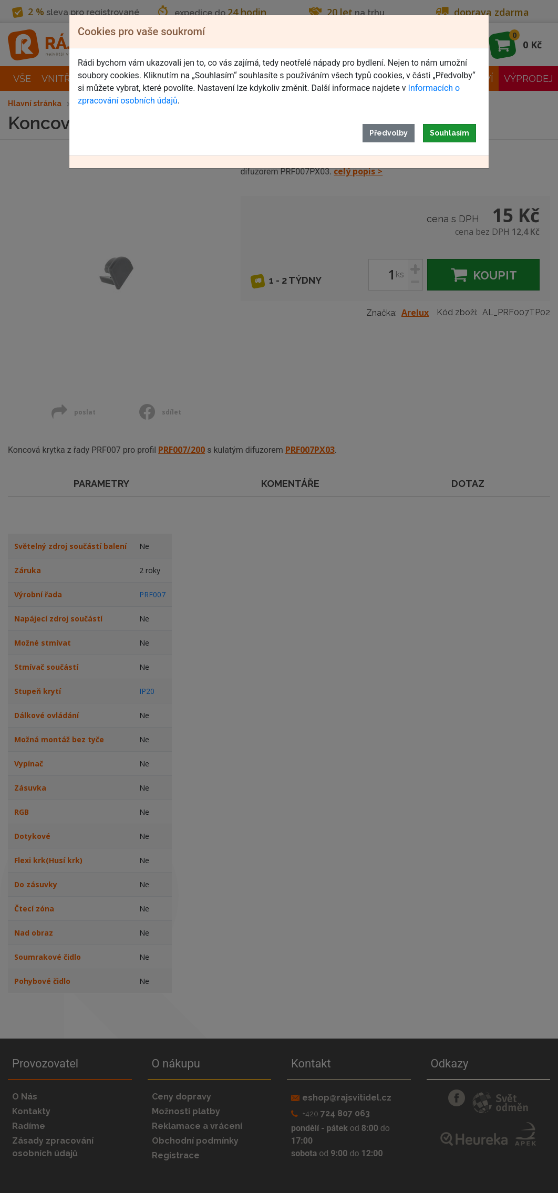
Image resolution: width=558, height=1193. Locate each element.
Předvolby (388, 133)
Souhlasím (449, 133)
